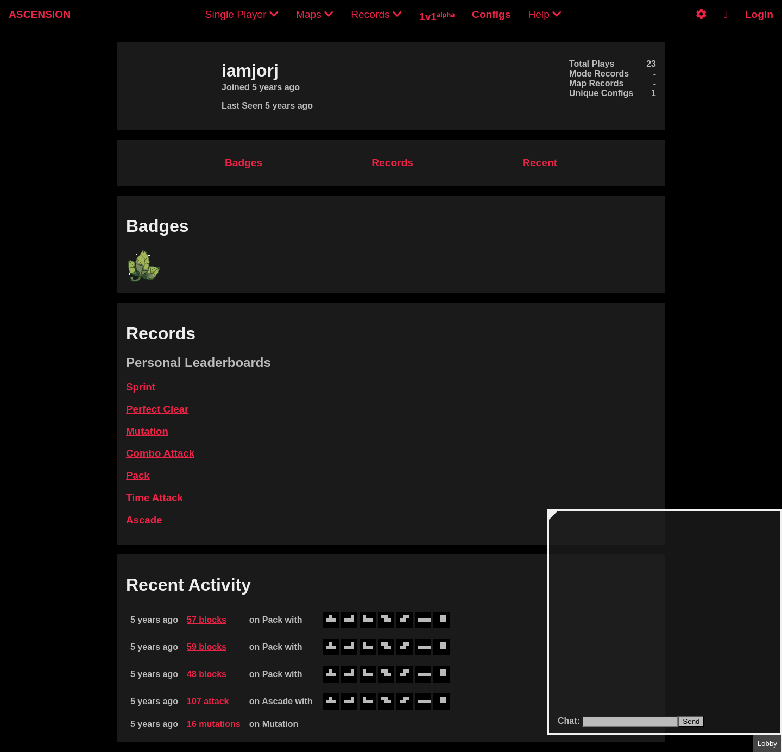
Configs (491, 14)
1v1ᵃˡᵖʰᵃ (437, 16)
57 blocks (206, 619)
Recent (539, 162)
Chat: (570, 720)
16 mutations (214, 724)
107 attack (208, 701)
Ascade (144, 520)
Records (376, 14)
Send (691, 721)
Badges (243, 162)
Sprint (140, 387)
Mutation (147, 431)
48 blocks (206, 674)
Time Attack (154, 497)
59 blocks (206, 647)
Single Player (242, 14)
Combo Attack (160, 453)
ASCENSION (40, 14)
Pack (138, 475)
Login (759, 14)
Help (545, 14)
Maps (314, 14)
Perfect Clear (157, 409)
